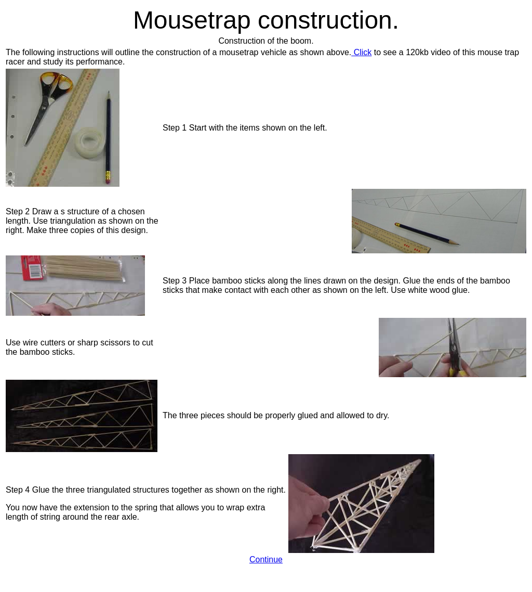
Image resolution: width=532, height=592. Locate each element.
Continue (266, 559)
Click (361, 52)
